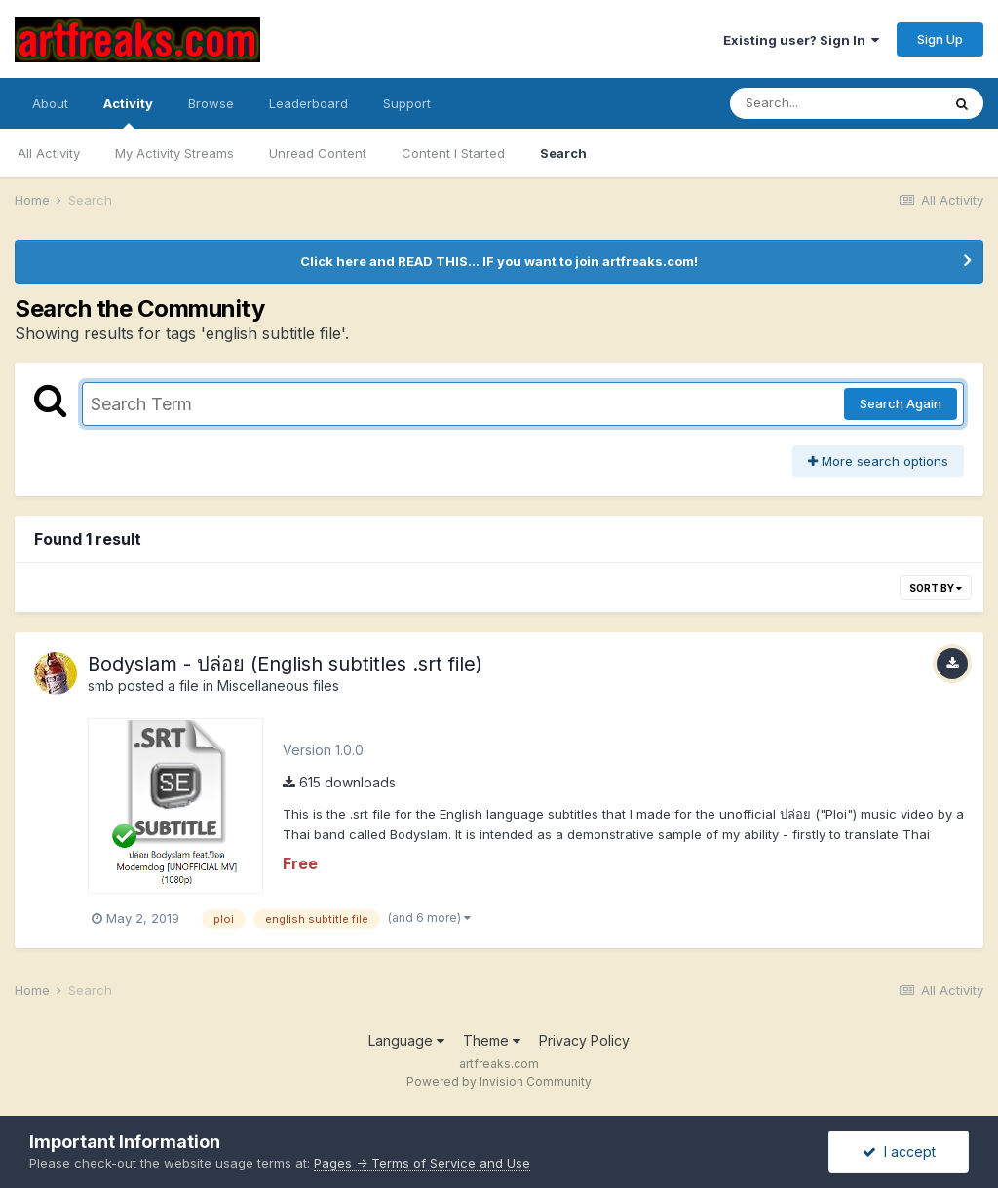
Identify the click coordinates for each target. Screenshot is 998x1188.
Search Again (900, 403)
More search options (878, 461)
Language (406, 1040)
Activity (128, 112)
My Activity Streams (174, 153)
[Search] (835, 103)
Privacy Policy (584, 1040)
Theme (491, 1040)
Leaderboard (308, 103)
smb (101, 685)
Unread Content (317, 153)
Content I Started (453, 153)
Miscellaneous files (278, 685)
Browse (211, 103)
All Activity (49, 153)
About (50, 103)
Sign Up (940, 39)
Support (407, 103)
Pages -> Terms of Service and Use (422, 1162)
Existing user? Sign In (801, 40)
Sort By (935, 588)
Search (563, 153)
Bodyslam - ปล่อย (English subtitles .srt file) (285, 663)
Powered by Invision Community (499, 1081)
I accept (899, 1151)
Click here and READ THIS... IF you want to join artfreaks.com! (499, 261)
